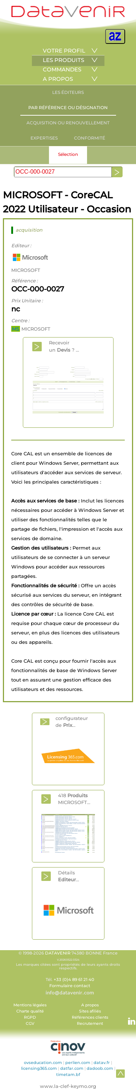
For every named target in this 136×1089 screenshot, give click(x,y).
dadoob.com (100, 1068)
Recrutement (90, 1023)
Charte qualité (30, 1011)
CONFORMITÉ (89, 138)
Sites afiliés (90, 1011)
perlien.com (77, 1062)
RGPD (30, 1017)
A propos (90, 1005)
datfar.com (71, 1068)
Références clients (90, 1017)
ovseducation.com (43, 1062)
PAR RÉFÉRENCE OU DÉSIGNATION (68, 107)
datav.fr (102, 1062)
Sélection (68, 154)
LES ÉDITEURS (68, 92)
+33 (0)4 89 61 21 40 (74, 979)
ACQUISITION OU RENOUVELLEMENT (68, 122)
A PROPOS (58, 78)
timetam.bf (68, 1074)
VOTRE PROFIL (64, 50)
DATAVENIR (57, 953)
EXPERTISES (44, 138)
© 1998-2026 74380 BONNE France (68, 960)
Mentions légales (29, 1005)
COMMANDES (62, 69)
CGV (30, 1023)
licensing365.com (39, 1068)
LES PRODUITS (63, 60)
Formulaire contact (69, 985)
